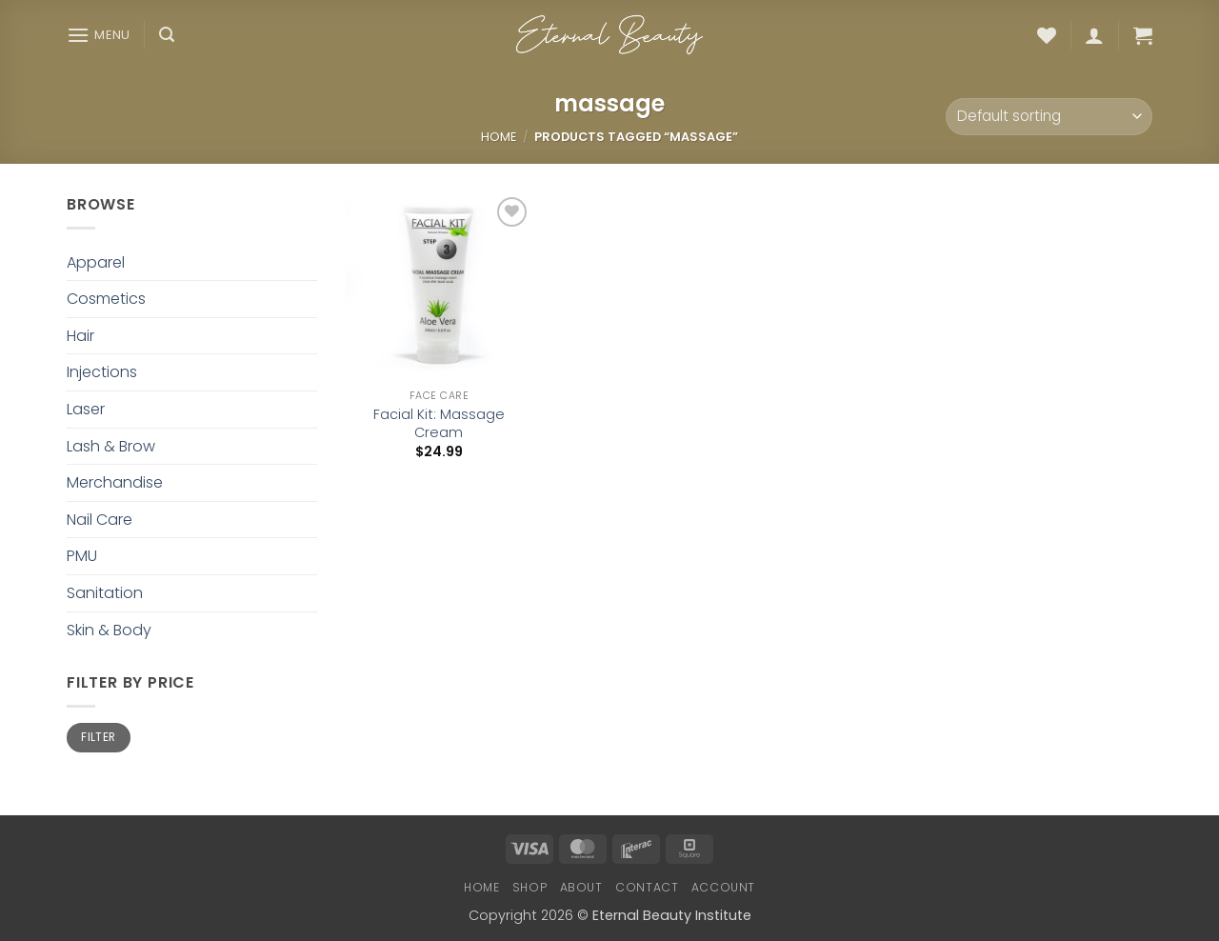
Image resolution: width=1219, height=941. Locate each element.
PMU (82, 556)
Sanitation (105, 593)
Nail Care (99, 520)
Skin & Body (109, 630)
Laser (86, 409)
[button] (98, 34)
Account (723, 887)
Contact (646, 887)
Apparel (96, 262)
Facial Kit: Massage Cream (439, 423)
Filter (98, 737)
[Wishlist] (1046, 35)
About (581, 887)
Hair (80, 336)
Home (498, 137)
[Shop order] (1049, 116)
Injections (102, 372)
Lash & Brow (111, 446)
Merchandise (115, 482)
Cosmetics (106, 299)
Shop (529, 887)
